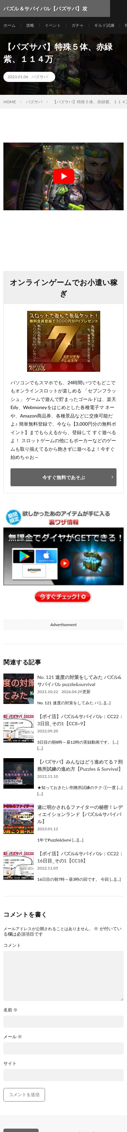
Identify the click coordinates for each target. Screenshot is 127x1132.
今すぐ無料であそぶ (63, 477)
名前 (10, 1010)
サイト (10, 1063)
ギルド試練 (104, 25)
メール (12, 1036)
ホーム (9, 25)
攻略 (30, 25)
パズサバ (39, 76)
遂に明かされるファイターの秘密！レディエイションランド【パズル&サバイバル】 (80, 814)
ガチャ (77, 25)
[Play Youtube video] (63, 176)
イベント (53, 25)
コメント (12, 945)
